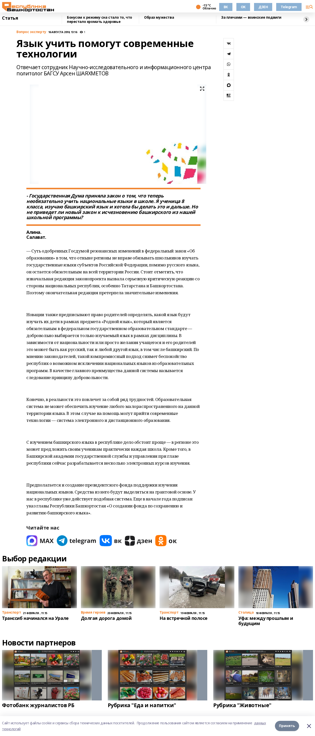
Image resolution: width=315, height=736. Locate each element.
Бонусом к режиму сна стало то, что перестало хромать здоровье (99, 19)
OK (243, 6)
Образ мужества (159, 17)
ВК (226, 6)
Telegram (289, 6)
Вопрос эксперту (31, 32)
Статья (10, 18)
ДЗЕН (263, 6)
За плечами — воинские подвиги (251, 17)
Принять (287, 726)
